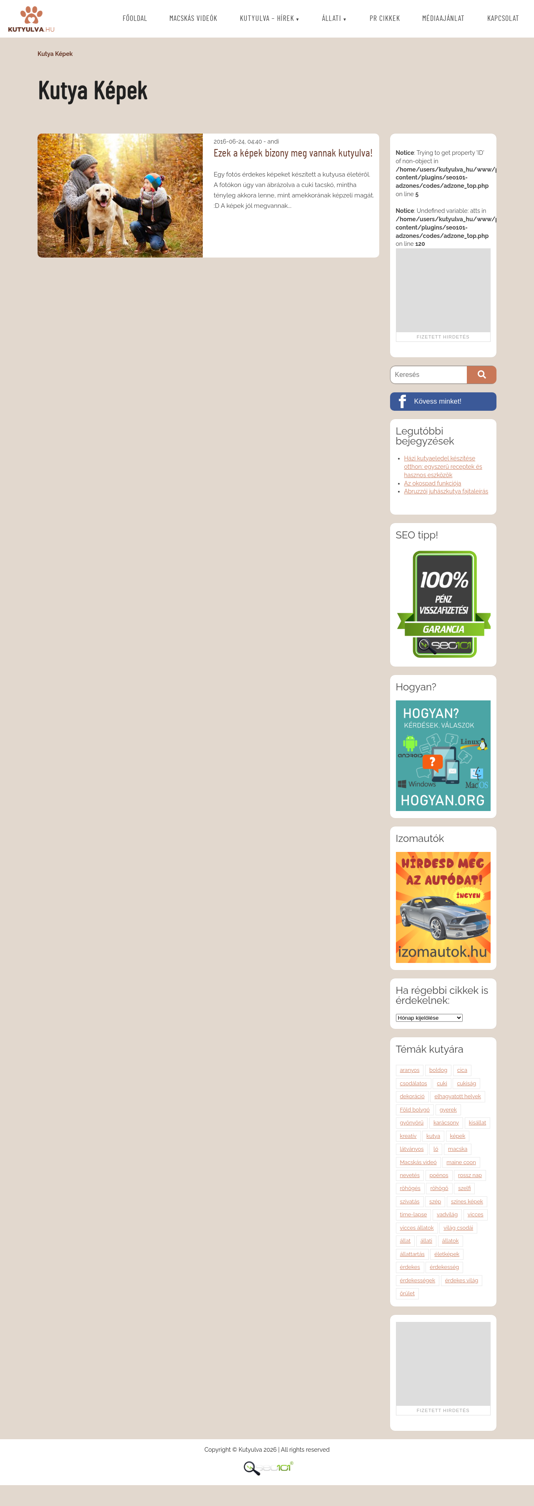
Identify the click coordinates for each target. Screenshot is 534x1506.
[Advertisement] (443, 290)
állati (426, 1241)
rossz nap (470, 1175)
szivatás (410, 1201)
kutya (433, 1136)
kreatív (408, 1136)
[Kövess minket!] (443, 401)
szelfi (464, 1188)
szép (435, 1201)
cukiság (466, 1083)
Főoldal (135, 19)
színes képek (467, 1201)
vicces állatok (417, 1228)
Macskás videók (193, 19)
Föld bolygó (415, 1110)
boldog (438, 1070)
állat (405, 1241)
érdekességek (418, 1280)
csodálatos (413, 1083)
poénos (439, 1175)
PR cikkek (385, 19)
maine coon (461, 1162)
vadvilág (447, 1214)
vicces (476, 1214)
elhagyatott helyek (457, 1096)
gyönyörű (412, 1122)
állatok (450, 1241)
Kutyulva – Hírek (267, 19)
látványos (412, 1149)
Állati (331, 19)
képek (458, 1136)
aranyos (410, 1070)
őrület (407, 1293)
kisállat (477, 1122)
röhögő (439, 1188)
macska (457, 1149)
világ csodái (458, 1228)
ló (435, 1149)
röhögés (410, 1188)
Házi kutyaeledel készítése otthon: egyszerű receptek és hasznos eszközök (443, 466)
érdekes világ (462, 1280)
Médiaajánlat (443, 19)
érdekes (410, 1267)
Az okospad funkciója (432, 483)
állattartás (412, 1254)
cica (462, 1070)
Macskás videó (418, 1162)
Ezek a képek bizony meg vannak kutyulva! (293, 153)
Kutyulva (31, 19)
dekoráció (412, 1096)
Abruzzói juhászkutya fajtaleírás (446, 491)
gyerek (448, 1110)
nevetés (410, 1175)
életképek (446, 1254)
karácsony (446, 1122)
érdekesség (444, 1267)
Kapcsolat (503, 19)
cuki (442, 1083)
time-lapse (413, 1214)
